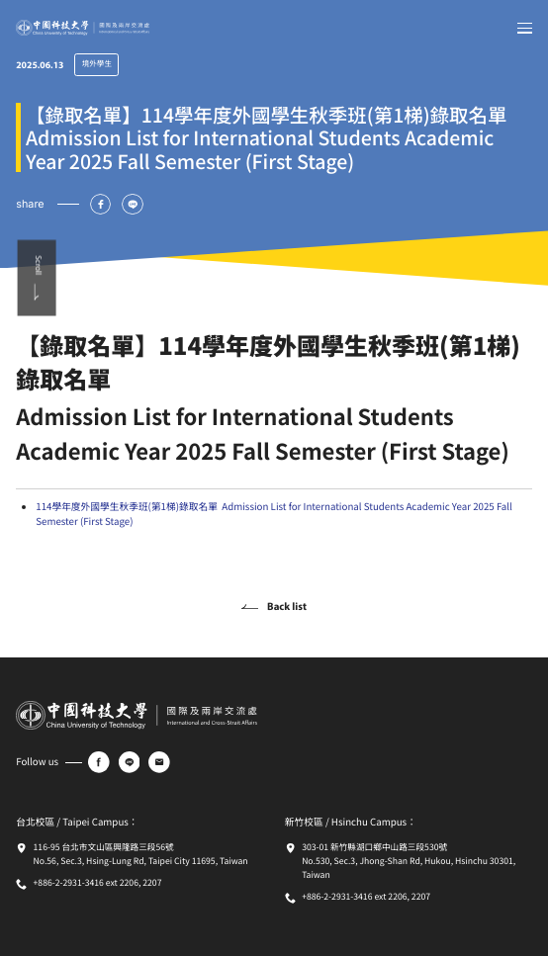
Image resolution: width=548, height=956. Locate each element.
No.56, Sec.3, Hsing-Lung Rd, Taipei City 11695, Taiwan (141, 861)
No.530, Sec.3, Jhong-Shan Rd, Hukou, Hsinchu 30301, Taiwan (408, 868)
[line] (129, 762)
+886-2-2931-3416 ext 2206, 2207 (98, 883)
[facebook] (99, 762)
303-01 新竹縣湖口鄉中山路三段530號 (374, 847)
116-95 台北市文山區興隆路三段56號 (104, 847)
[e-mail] (159, 762)
